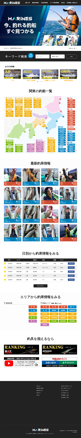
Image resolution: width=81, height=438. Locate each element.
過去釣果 (71, 263)
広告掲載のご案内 (65, 397)
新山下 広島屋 (31, 80)
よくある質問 (29, 433)
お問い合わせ (41, 433)
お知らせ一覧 (72, 48)
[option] (40, 26)
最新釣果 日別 (39, 390)
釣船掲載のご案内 (65, 395)
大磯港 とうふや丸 (50, 80)
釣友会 (63, 2)
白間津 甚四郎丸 (68, 80)
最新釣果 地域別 (40, 388)
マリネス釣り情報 (69, 430)
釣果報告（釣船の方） (72, 2)
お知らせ (38, 386)
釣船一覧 (27, 2)
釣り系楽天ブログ (65, 392)
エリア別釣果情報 (54, 2)
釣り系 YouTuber (64, 390)
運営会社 (35, 433)
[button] (76, 75)
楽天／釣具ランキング (66, 388)
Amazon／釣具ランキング (66, 386)
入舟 (12, 80)
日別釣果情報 (44, 2)
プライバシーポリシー (49, 433)
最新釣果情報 (35, 2)
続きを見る (40, 285)
